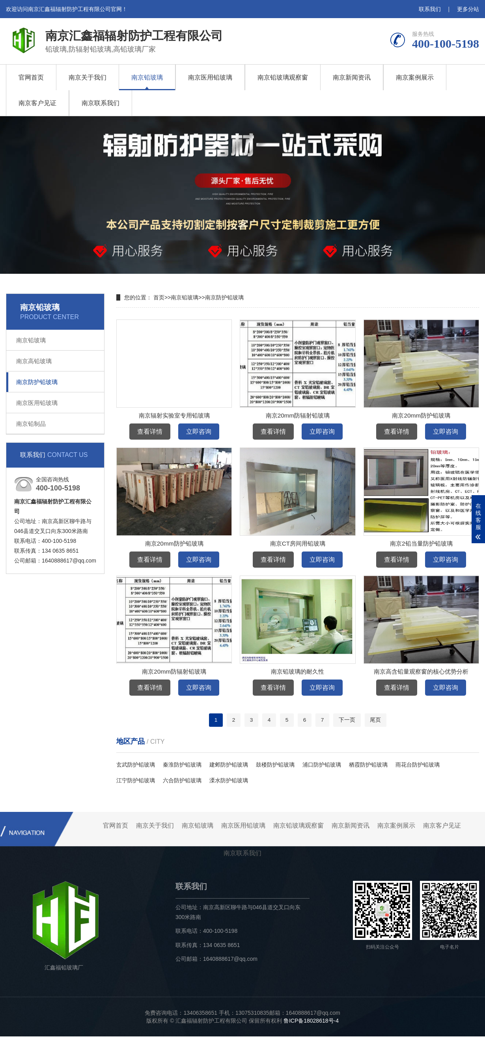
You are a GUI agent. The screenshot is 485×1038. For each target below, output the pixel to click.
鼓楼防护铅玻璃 (275, 766)
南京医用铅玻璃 (210, 77)
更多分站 (468, 9)
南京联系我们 (100, 103)
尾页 (376, 721)
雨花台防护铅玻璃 (417, 766)
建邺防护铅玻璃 (228, 766)
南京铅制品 (31, 423)
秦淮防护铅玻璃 (182, 766)
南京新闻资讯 (352, 77)
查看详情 (149, 431)
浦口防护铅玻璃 (321, 766)
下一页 (348, 721)
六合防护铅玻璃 (182, 782)
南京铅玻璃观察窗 (282, 77)
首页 (158, 297)
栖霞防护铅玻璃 (368, 766)
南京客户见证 (37, 103)
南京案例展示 (415, 77)
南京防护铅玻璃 (37, 382)
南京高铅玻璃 (34, 361)
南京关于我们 (87, 77)
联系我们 (430, 9)
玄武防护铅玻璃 (135, 766)
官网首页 (31, 77)
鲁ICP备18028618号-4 (311, 1022)
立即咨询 (198, 431)
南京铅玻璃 (147, 77)
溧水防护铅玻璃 (228, 782)
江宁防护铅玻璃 (135, 782)
